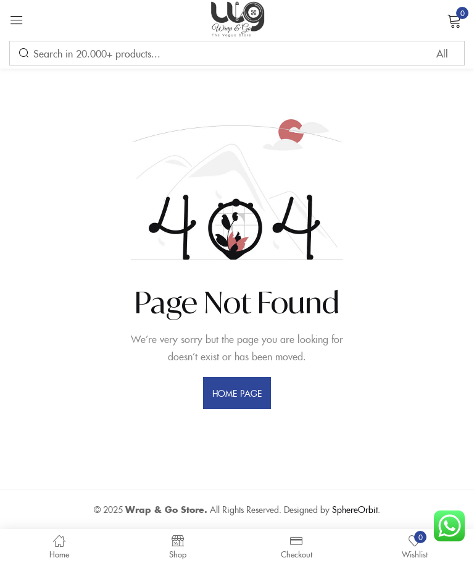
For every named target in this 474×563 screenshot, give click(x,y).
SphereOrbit (355, 509)
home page (237, 393)
